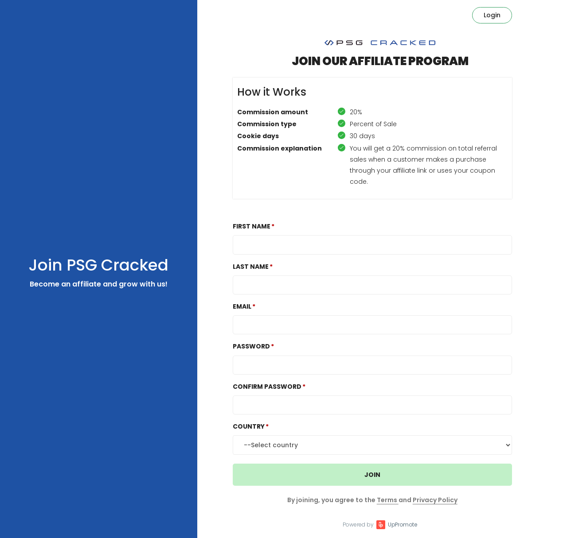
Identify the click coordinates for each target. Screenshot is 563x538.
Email (242, 306)
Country (249, 426)
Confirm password (267, 386)
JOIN (372, 474)
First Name (251, 226)
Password (251, 346)
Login (492, 15)
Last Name (251, 266)
